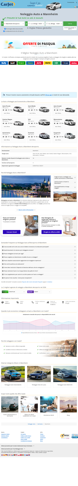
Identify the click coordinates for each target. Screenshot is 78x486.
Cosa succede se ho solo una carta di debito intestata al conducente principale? (26, 246)
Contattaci (49, 282)
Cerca (70, 24)
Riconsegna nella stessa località (14, 29)
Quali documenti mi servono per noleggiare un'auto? (19, 250)
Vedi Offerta (7, 113)
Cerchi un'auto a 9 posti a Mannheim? (61, 182)
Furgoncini (43, 437)
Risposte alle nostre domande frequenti (32, 282)
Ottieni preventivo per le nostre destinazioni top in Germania (16, 446)
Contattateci (4, 437)
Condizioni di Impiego (26, 441)
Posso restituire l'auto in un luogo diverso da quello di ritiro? (21, 271)
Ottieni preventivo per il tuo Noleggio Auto (12, 449)
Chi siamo (23, 434)
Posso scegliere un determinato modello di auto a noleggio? (21, 257)
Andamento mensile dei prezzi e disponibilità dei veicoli (39, 314)
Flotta (41, 434)
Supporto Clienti (5, 434)
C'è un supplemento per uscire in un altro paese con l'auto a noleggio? (23, 274)
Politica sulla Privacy (26, 436)
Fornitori (42, 436)
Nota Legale (24, 439)
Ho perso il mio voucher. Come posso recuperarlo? (18, 278)
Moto (41, 439)
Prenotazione (70, 2)
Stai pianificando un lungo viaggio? (61, 187)
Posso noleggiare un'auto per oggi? (14, 253)
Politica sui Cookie (25, 437)
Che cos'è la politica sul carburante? (14, 264)
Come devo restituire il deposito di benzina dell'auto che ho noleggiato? (24, 267)
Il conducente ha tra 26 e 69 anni (14, 31)
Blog (41, 441)
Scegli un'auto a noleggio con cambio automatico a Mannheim (63, 177)
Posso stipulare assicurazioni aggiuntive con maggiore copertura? (22, 260)
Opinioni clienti (5, 436)
